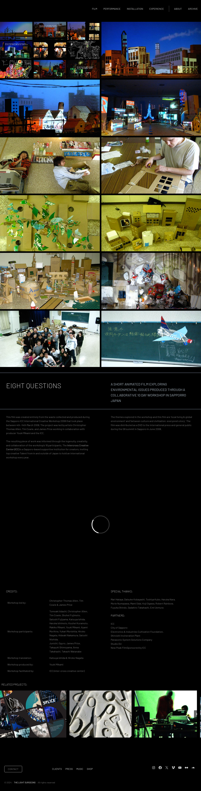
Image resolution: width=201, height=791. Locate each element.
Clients (57, 768)
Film (94, 8)
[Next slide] (196, 714)
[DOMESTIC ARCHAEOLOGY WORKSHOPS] (100, 714)
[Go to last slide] (4, 714)
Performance (112, 8)
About (178, 8)
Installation (135, 8)
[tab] (89, 740)
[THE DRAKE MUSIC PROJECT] (166, 714)
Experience (156, 8)
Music (79, 768)
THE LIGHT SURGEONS (25, 782)
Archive (193, 8)
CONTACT (13, 768)
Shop (90, 768)
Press (69, 768)
